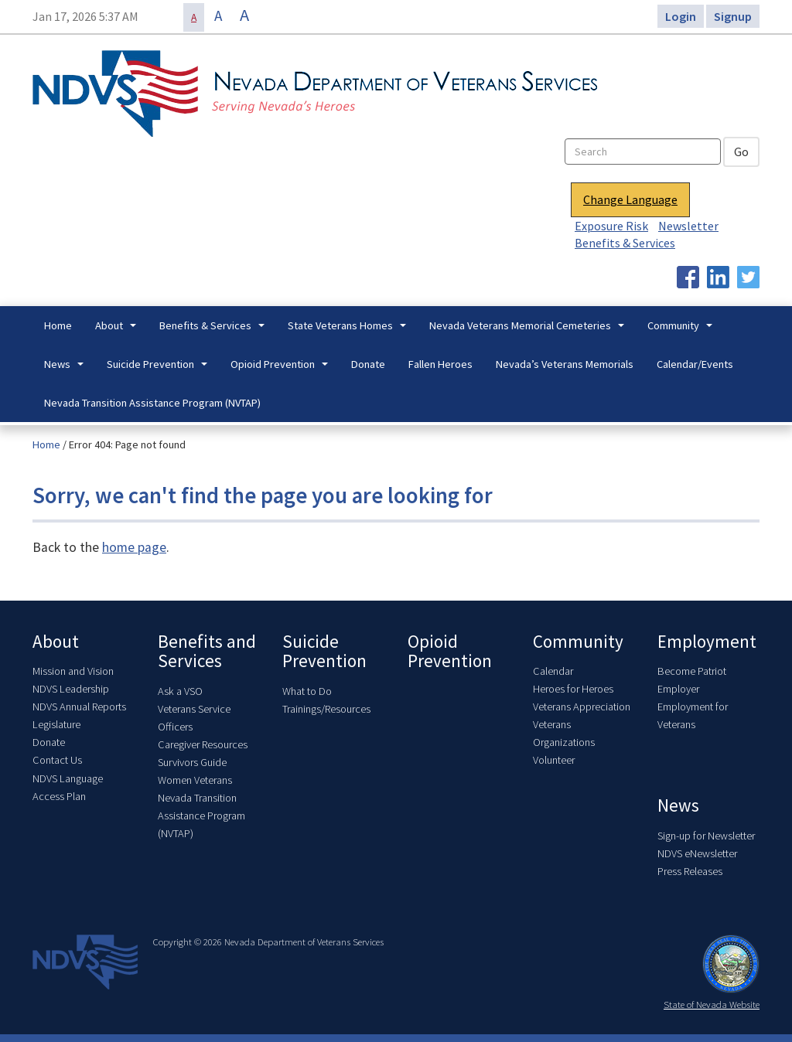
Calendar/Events (695, 364)
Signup (733, 16)
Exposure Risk (611, 225)
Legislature (56, 724)
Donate (368, 364)
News (65, 368)
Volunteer (554, 760)
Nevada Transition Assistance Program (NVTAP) (152, 403)
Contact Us (57, 760)
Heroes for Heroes (573, 689)
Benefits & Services (625, 242)
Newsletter (688, 225)
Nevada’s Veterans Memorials (564, 364)
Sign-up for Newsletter (706, 836)
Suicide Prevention (159, 368)
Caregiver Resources (203, 744)
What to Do (307, 691)
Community (681, 330)
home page (134, 547)
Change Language (630, 199)
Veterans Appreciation (581, 706)
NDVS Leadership (70, 689)
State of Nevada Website (712, 1004)
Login (680, 16)
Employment (706, 641)
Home (58, 325)
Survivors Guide (192, 762)
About (117, 330)
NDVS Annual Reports (79, 706)
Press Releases (689, 871)
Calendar (553, 671)
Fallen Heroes (440, 364)
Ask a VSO (180, 691)
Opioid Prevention (281, 368)
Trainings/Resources (326, 709)
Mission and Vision (73, 671)
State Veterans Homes (349, 330)
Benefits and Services (207, 651)
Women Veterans (195, 780)
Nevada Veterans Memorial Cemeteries (528, 330)
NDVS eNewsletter (697, 853)
